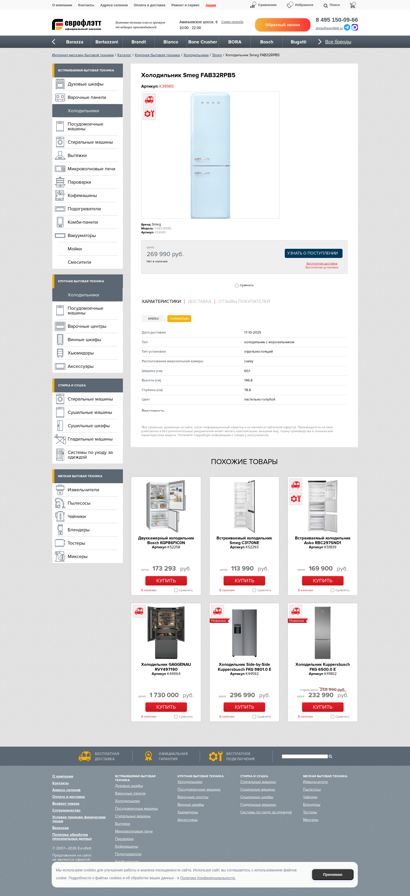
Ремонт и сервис (186, 5)
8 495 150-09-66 (337, 20)
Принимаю (333, 874)
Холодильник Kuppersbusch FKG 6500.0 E (322, 667)
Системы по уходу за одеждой (90, 454)
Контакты (86, 5)
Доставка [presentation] (199, 302)
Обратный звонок (282, 24)
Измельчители (83, 490)
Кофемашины (82, 195)
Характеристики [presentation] (161, 302)
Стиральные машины (90, 142)
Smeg (217, 55)
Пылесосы (79, 503)
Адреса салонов (114, 5)
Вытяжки (77, 155)
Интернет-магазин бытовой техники (83, 55)
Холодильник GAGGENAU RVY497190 (166, 667)
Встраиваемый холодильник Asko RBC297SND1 (323, 540)
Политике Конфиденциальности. (208, 878)
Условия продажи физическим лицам (79, 819)
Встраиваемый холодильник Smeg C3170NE (244, 540)
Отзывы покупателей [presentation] (244, 302)
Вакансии (60, 828)
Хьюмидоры (81, 353)
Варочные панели (87, 97)
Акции (211, 5)
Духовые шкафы (86, 84)
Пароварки (79, 182)
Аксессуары (81, 366)
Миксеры (78, 556)
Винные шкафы (84, 339)
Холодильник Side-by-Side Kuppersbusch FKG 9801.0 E (244, 667)
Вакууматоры (82, 235)
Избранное (304, 5)
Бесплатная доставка (321, 264)
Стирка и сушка (72, 385)
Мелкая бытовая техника (80, 476)
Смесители (79, 262)
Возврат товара (65, 803)
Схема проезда (232, 22)
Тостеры (76, 543)
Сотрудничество (66, 810)
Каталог (124, 55)
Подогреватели (84, 209)
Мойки (75, 249)
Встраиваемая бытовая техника (86, 70)
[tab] (163, 302)
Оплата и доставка (150, 5)
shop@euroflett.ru (329, 28)
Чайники (77, 516)
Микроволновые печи (91, 169)
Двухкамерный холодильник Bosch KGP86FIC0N (166, 540)
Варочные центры (87, 326)
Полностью (179, 318)
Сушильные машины (90, 412)
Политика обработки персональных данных (72, 836)
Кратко (153, 318)
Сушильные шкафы (89, 426)
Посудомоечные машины (85, 126)
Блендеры (79, 530)
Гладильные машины (90, 439)
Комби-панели (83, 222)
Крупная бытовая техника (157, 55)
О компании (62, 5)
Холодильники (196, 55)
